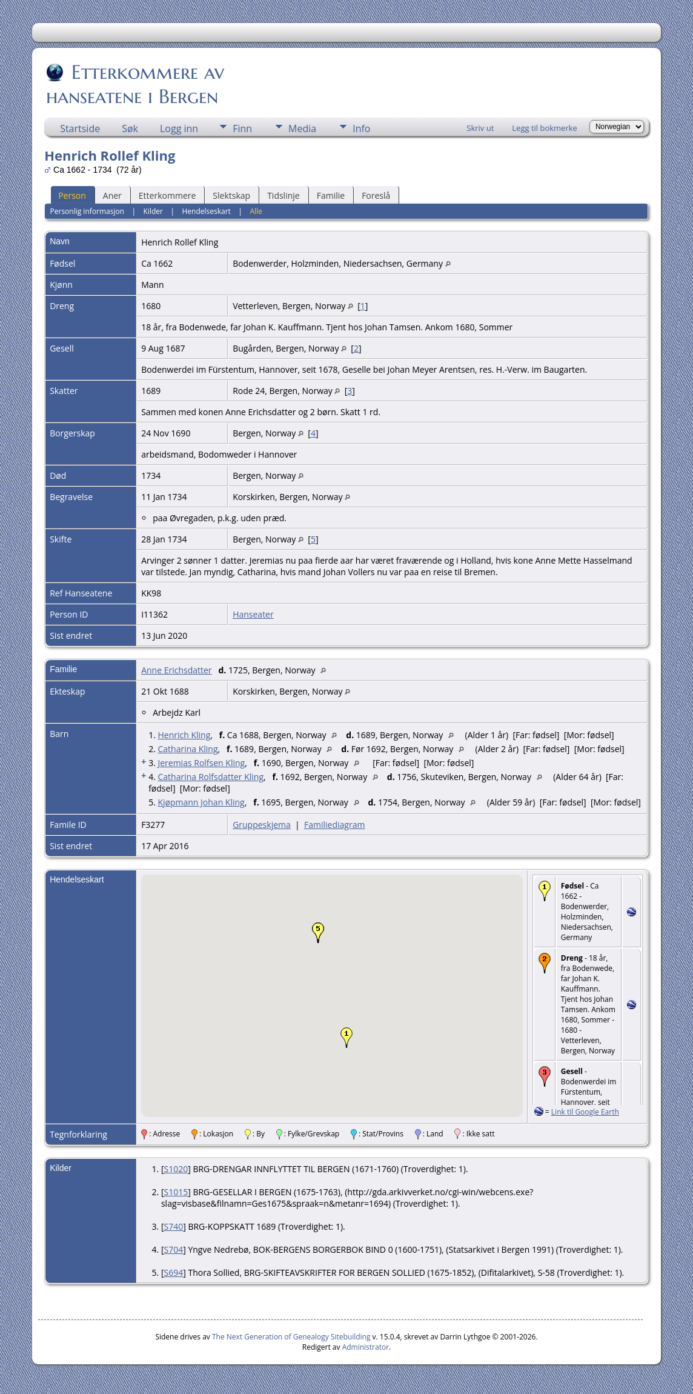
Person (72, 195)
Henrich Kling (184, 735)
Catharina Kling (187, 749)
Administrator (365, 1347)
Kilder (153, 211)
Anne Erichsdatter (176, 670)
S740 (174, 1226)
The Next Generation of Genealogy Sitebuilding (291, 1337)
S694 (174, 1272)
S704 (174, 1249)
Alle (256, 211)
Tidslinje (283, 195)
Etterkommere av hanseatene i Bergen (135, 84)
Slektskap (231, 195)
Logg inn (179, 128)
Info (361, 128)
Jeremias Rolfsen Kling (201, 763)
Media (302, 128)
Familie (331, 195)
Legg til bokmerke (544, 127)
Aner (112, 195)
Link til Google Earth (585, 1112)
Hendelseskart (206, 211)
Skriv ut (480, 127)
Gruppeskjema (262, 824)
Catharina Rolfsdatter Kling (211, 776)
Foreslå (376, 195)
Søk (130, 128)
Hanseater (253, 614)
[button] (346, 1037)
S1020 (176, 1169)
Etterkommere (167, 195)
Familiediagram (334, 824)
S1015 (176, 1192)
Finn (242, 128)
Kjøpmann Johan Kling (201, 802)
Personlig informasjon (87, 211)
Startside (80, 128)
